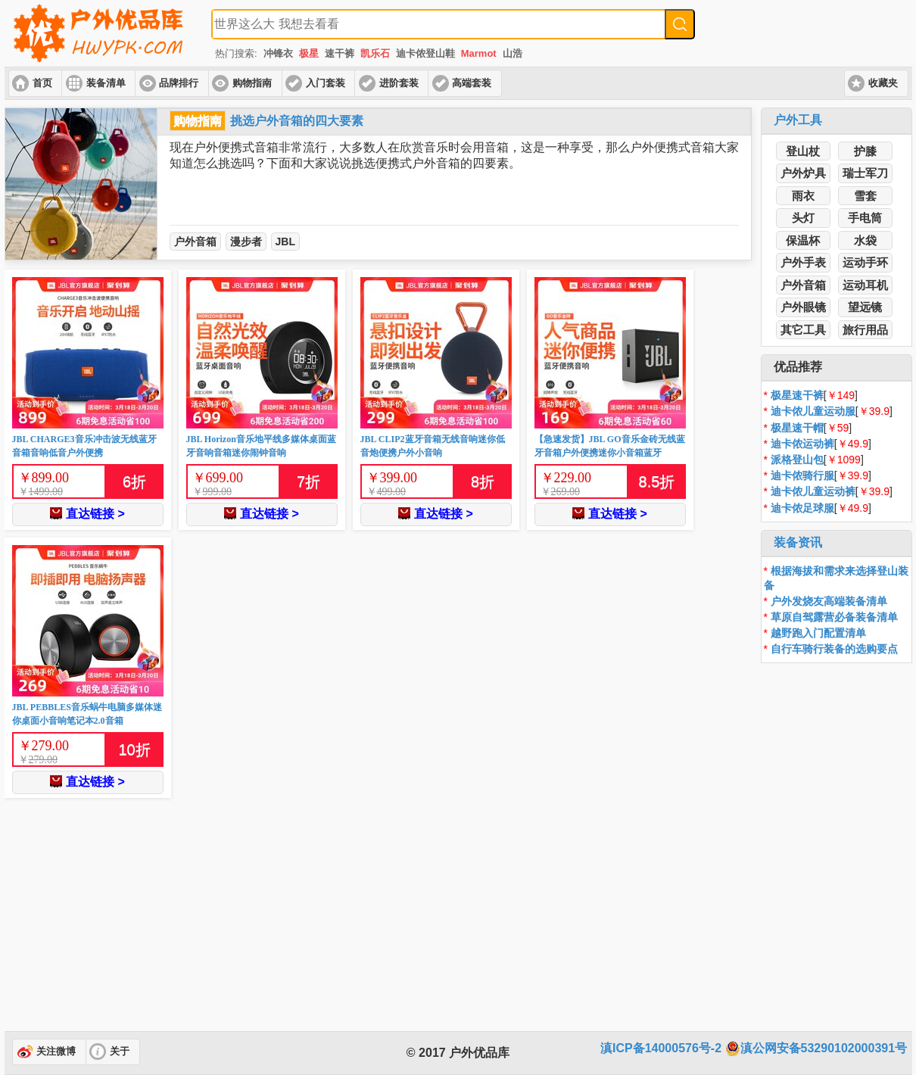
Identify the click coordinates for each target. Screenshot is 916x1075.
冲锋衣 (278, 53)
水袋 (865, 240)
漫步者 (246, 241)
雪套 (865, 195)
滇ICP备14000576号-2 (660, 1048)
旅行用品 (865, 329)
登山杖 (803, 151)
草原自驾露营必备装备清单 (834, 617)
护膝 (865, 151)
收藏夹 (883, 83)
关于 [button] (119, 1051)
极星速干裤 (797, 395)
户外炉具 (803, 173)
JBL (285, 241)
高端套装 (471, 83)
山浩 (512, 53)
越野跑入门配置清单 (818, 633)
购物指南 (252, 83)
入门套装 (325, 83)
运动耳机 (865, 285)
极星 (309, 53)
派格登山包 (797, 459)
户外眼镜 (803, 307)
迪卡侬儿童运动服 (813, 411)
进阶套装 (399, 83)
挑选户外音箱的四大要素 (296, 120)
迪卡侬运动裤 (802, 444)
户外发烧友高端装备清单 (829, 601)
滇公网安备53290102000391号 (816, 1048)
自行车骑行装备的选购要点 (834, 649)
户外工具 (798, 120)
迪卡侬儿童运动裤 (813, 491)
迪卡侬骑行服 (802, 475)
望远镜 (865, 307)
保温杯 (803, 240)
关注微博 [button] (56, 1051)
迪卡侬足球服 (802, 508)
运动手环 (865, 262)
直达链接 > (87, 513)
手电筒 (865, 217)
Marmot (479, 53)
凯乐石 (375, 53)
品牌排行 (178, 83)
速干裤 (339, 53)
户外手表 (803, 262)
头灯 (803, 217)
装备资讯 (798, 542)
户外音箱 (195, 241)
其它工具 (803, 329)
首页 (42, 83)
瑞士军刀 (865, 173)
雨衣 (803, 195)
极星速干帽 (797, 428)
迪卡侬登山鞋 (425, 53)
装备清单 (106, 83)
